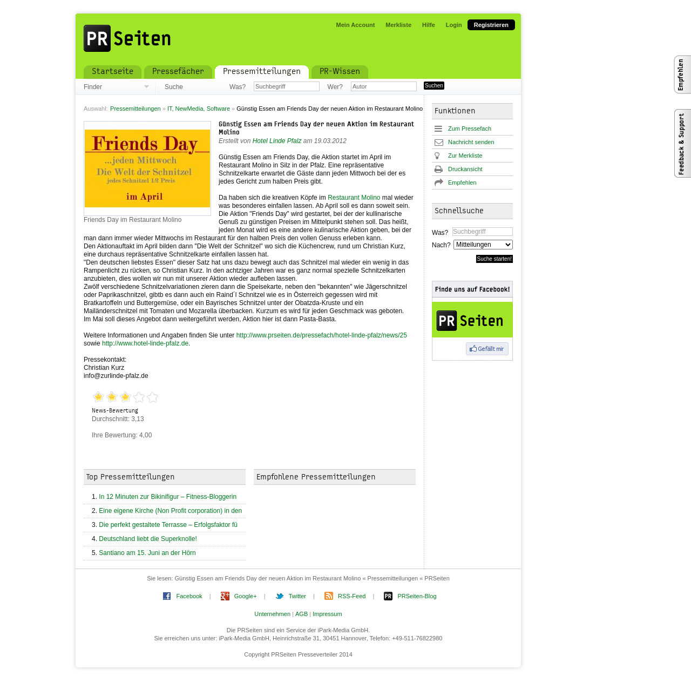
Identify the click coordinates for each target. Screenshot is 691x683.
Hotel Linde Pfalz (277, 141)
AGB (301, 614)
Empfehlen (462, 182)
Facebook (189, 596)
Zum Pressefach (469, 128)
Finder (93, 87)
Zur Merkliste (465, 155)
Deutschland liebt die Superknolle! (148, 539)
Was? (237, 87)
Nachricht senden (471, 142)
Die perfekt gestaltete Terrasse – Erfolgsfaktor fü (168, 525)
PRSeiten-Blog (416, 596)
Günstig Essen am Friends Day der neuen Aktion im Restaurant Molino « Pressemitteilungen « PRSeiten (312, 578)
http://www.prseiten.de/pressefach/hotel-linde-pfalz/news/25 (321, 335)
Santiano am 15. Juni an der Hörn (147, 553)
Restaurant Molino (354, 197)
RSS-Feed (351, 596)
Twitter (297, 596)
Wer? (335, 87)
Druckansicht (465, 169)
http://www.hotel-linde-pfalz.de (145, 343)
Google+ (245, 596)
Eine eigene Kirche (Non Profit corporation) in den (170, 511)
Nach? (441, 245)
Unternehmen (272, 614)
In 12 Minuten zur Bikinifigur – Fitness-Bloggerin (167, 497)
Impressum (327, 614)
